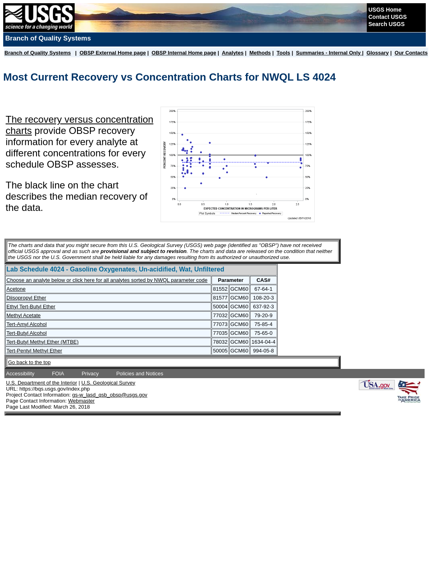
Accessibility (20, 374)
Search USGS (386, 24)
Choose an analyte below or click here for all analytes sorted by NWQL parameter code (106, 280)
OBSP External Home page (112, 53)
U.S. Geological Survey (108, 383)
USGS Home (384, 9)
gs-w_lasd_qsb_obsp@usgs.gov (109, 395)
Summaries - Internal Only (329, 53)
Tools (283, 53)
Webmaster (81, 401)
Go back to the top (29, 362)
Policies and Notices (139, 374)
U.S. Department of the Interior (41, 383)
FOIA (58, 374)
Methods (259, 53)
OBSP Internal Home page (184, 53)
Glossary (377, 53)
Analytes (233, 53)
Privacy (90, 374)
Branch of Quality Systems (37, 53)
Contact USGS (387, 17)
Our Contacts (410, 53)
